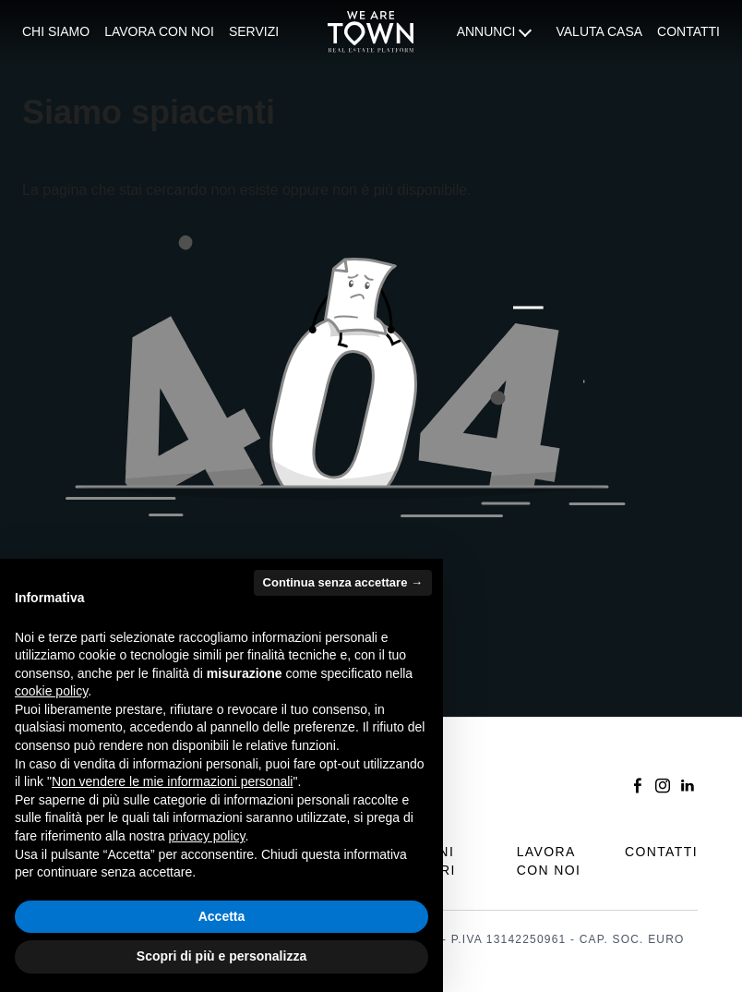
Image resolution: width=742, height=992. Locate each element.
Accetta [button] (221, 916)
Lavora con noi (159, 31)
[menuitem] (56, 32)
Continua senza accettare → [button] (343, 582)
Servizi (254, 31)
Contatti (688, 31)
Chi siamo (56, 31)
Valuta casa (599, 31)
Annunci (486, 31)
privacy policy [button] (207, 836)
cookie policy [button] (51, 691)
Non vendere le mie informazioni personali (172, 781)
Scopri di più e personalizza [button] (221, 956)
